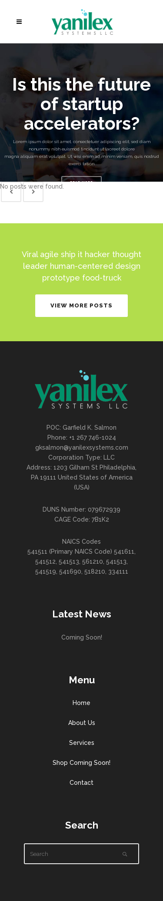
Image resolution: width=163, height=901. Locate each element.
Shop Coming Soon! (81, 762)
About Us (81, 722)
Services (81, 742)
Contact (81, 782)
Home (81, 702)
